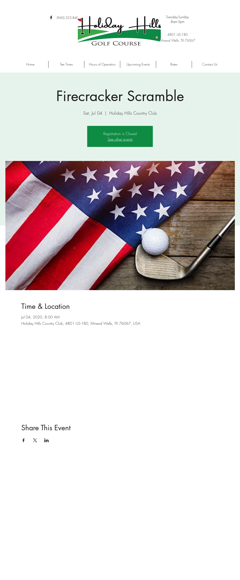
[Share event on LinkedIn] (46, 440)
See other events (120, 139)
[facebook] (51, 17)
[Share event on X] (35, 440)
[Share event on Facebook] (23, 440)
